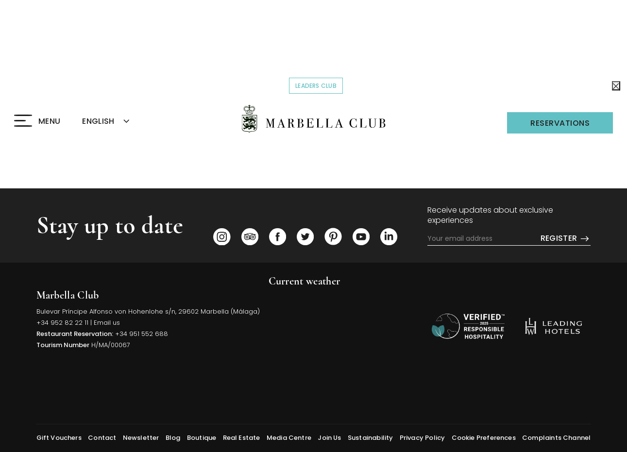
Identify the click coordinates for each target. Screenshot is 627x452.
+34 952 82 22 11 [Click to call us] (62, 322)
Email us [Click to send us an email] (107, 322)
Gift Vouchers (59, 437)
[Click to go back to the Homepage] (313, 119)
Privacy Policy (422, 437)
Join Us (329, 437)
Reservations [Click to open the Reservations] (560, 123)
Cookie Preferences (484, 437)
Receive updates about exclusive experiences (490, 215)
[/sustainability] (468, 326)
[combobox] (117, 121)
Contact (102, 437)
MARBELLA (345, 328)
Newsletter (141, 437)
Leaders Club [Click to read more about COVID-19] (319, 85)
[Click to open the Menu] (37, 121)
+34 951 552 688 (141, 333)
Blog (173, 437)
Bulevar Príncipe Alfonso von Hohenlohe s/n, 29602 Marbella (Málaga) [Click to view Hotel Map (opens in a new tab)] (148, 311)
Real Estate (241, 437)
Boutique (201, 437)
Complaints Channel (556, 437)
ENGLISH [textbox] (98, 121)
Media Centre (289, 437)
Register (566, 239)
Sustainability (370, 437)
